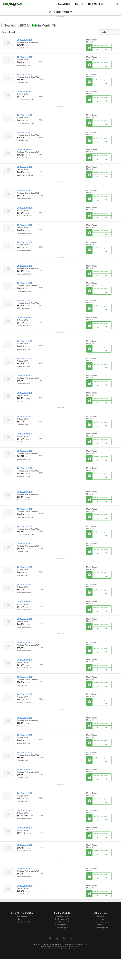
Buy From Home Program (101, 922)
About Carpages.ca (101, 928)
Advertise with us (62, 916)
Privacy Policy (48, 949)
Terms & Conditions (71, 949)
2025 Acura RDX (25, 810)
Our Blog (100, 919)
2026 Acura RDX (25, 40)
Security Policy (58, 949)
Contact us (101, 916)
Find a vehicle (22, 916)
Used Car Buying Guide (22, 922)
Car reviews (22, 919)
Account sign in (62, 928)
